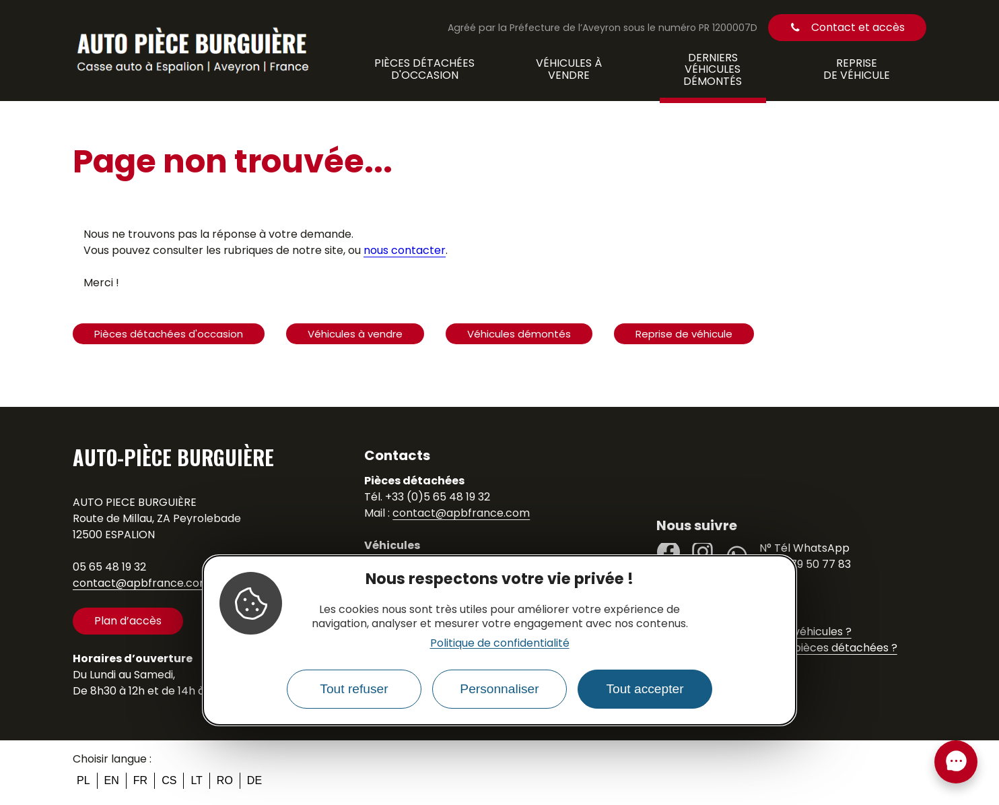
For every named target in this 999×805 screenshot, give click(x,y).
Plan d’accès (128, 621)
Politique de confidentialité (500, 643)
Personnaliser (499, 689)
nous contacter (405, 250)
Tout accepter (644, 689)
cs (169, 780)
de (254, 780)
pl (83, 780)
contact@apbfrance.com (141, 583)
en (111, 780)
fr (140, 780)
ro (225, 780)
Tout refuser (354, 689)
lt (196, 780)
